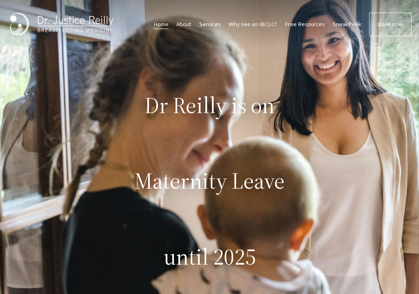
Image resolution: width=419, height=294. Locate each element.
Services (210, 24)
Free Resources (305, 24)
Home (161, 24)
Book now (390, 24)
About (183, 24)
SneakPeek (347, 24)
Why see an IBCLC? (253, 24)
